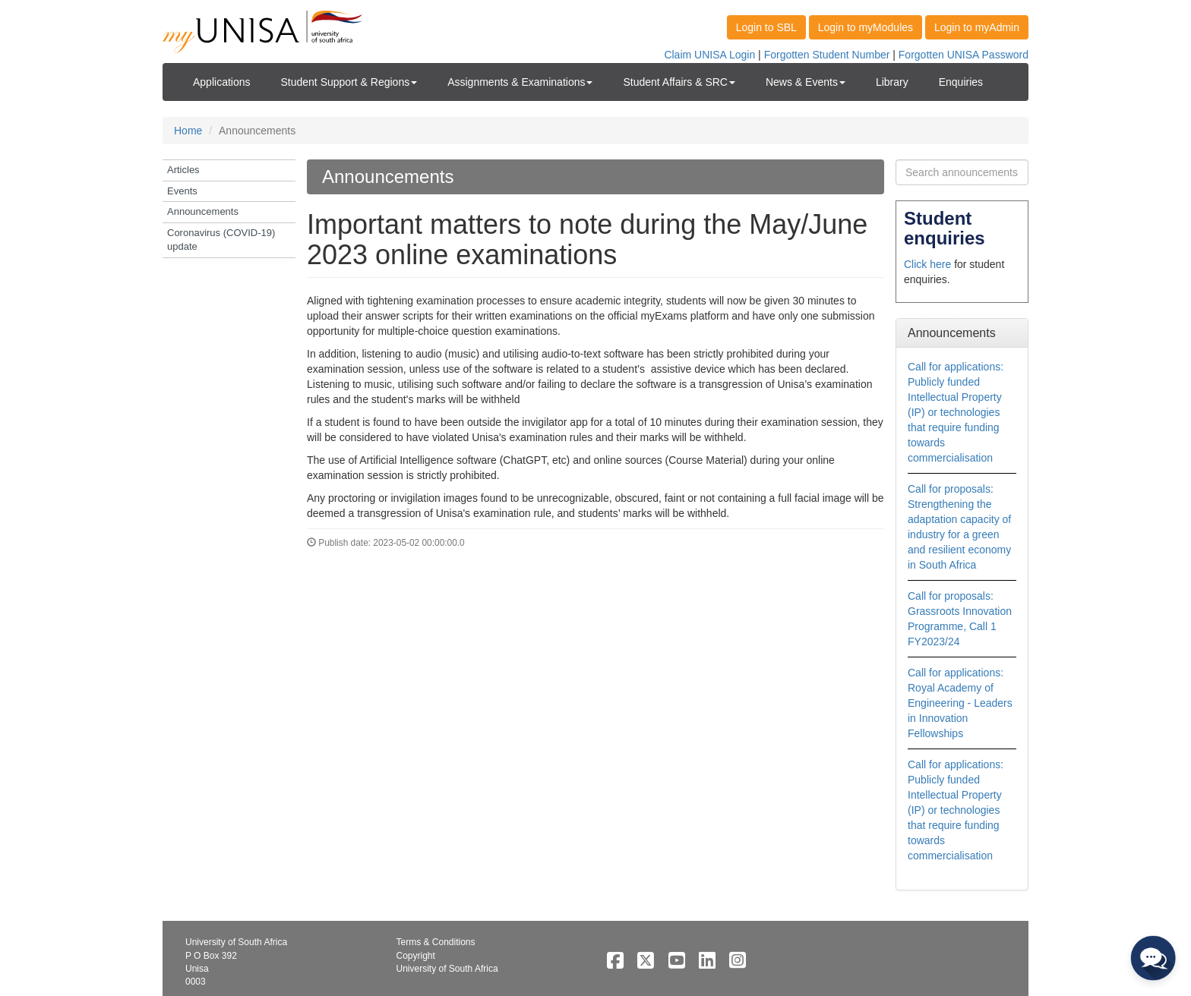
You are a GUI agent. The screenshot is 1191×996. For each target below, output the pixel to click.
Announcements (203, 211)
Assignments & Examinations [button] (519, 82)
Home (188, 130)
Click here (927, 264)
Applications (222, 82)
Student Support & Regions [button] (349, 82)
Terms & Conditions (435, 942)
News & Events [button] (805, 82)
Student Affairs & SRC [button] (679, 82)
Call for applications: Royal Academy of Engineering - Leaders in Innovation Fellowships (960, 703)
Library (892, 82)
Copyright (415, 955)
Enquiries (961, 82)
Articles (183, 169)
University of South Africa (447, 968)
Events (182, 191)
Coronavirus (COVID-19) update (221, 240)
